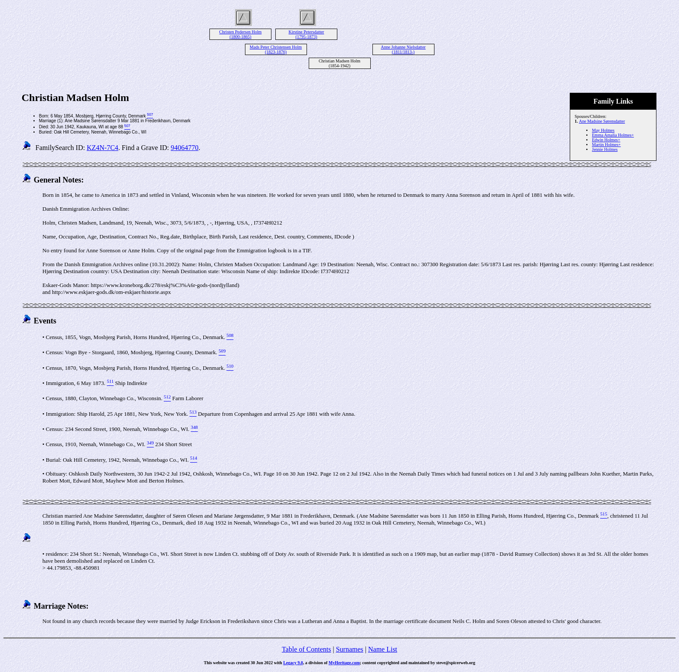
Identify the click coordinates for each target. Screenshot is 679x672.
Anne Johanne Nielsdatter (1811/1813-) (403, 49)
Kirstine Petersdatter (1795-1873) (306, 34)
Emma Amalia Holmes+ (613, 135)
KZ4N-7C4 (102, 147)
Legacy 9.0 (293, 662)
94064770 (185, 147)
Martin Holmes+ (606, 144)
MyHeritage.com (344, 662)
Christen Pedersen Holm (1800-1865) (240, 34)
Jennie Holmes (604, 149)
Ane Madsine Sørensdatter (602, 121)
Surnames (349, 649)
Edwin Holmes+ (606, 139)
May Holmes (603, 130)
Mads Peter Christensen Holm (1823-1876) (276, 49)
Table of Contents (306, 649)
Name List (382, 649)
